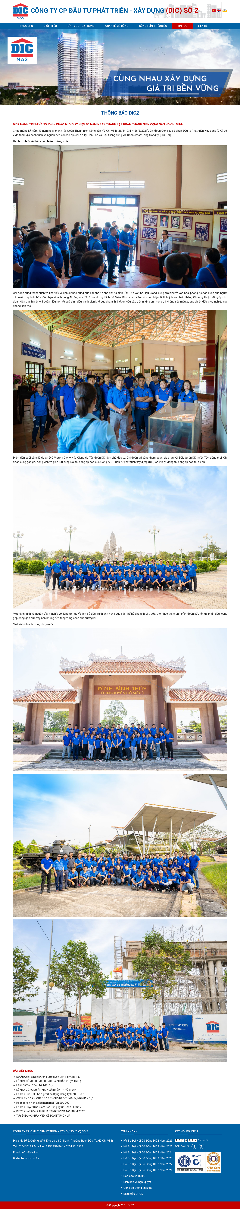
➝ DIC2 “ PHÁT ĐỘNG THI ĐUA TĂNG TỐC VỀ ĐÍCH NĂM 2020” (49, 1111)
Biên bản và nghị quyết (136, 1182)
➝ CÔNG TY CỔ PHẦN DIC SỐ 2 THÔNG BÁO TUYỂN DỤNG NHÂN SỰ (52, 1098)
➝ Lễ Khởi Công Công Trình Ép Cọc (33, 1085)
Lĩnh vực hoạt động (81, 25)
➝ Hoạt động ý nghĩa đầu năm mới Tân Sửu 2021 (42, 1102)
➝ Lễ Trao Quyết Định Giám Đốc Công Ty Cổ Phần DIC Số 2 (47, 1107)
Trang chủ (25, 25)
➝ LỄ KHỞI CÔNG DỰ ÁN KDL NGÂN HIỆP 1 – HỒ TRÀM (44, 1089)
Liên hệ (202, 25)
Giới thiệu (50, 25)
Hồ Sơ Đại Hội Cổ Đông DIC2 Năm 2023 (146, 1158)
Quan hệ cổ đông (116, 25)
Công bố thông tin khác (136, 1187)
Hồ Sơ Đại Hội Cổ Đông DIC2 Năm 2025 (146, 1146)
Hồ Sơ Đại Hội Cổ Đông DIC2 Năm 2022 (146, 1164)
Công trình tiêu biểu (153, 25)
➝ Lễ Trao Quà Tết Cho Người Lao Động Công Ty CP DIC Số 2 (48, 1094)
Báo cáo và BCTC (133, 1176)
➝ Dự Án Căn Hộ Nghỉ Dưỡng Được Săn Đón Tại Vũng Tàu (46, 1076)
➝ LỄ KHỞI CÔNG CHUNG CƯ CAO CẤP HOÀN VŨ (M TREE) (47, 1081)
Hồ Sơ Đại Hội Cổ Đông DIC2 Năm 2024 (146, 1152)
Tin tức (182, 25)
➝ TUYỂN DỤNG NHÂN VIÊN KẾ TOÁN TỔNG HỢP (41, 1115)
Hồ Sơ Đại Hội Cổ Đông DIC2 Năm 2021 (146, 1170)
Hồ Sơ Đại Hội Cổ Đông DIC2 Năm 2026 (146, 1140)
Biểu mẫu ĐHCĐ (132, 1193)
